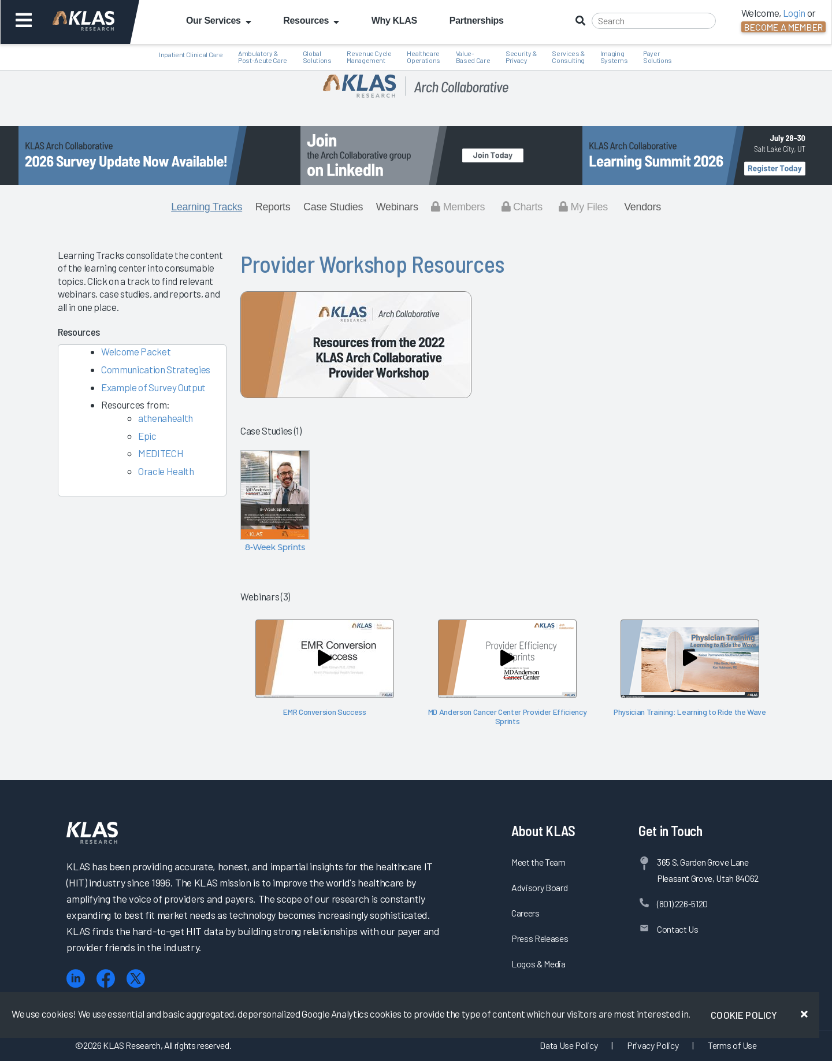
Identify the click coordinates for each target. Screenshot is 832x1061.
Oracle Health (166, 471)
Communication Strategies (155, 369)
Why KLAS (394, 20)
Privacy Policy (652, 1045)
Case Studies (333, 207)
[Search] (654, 21)
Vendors (642, 207)
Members (458, 207)
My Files (583, 207)
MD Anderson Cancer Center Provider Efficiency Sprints (507, 716)
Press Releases (539, 938)
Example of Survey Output (153, 387)
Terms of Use (732, 1045)
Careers (525, 912)
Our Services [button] (218, 20)
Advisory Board (539, 887)
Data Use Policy (568, 1045)
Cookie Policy (744, 1015)
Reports (273, 207)
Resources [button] (311, 20)
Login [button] (794, 12)
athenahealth (165, 418)
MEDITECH (160, 453)
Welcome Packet (135, 351)
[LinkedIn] (75, 978)
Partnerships (477, 20)
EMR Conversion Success (324, 712)
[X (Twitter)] (136, 978)
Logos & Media (538, 963)
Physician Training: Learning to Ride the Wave (690, 712)
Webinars (397, 207)
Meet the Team (538, 861)
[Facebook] (105, 978)
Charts (522, 207)
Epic (147, 436)
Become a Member (783, 26)
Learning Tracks (206, 207)
